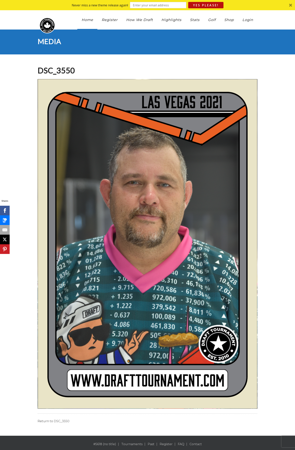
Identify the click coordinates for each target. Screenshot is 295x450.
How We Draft (139, 20)
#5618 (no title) (104, 444)
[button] (147, 5)
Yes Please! (206, 5)
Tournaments (131, 444)
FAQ (181, 444)
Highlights (171, 20)
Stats (195, 20)
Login (247, 20)
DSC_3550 (61, 421)
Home (87, 20)
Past (151, 444)
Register (110, 20)
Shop (229, 20)
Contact (196, 444)
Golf (212, 20)
